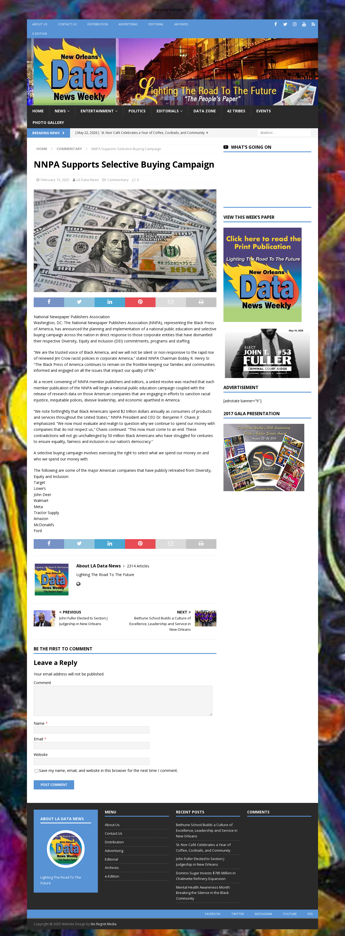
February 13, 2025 (55, 179)
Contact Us (67, 24)
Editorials (168, 110)
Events (263, 110)
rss (310, 914)
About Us (39, 24)
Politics (137, 110)
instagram (263, 914)
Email (39, 738)
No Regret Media (103, 924)
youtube (290, 914)
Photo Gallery (48, 122)
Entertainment (97, 110)
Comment (42, 682)
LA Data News (88, 179)
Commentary (118, 179)
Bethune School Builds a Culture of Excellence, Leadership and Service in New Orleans (206, 830)
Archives (181, 24)
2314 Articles (138, 565)
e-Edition (39, 34)
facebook (212, 914)
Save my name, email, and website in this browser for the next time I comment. (108, 770)
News (60, 110)
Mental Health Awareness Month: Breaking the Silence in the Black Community (203, 893)
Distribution (97, 24)
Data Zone (205, 110)
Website (41, 754)
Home (38, 110)
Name (40, 723)
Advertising (128, 24)
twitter (237, 914)
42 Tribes (236, 110)
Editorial (156, 24)
